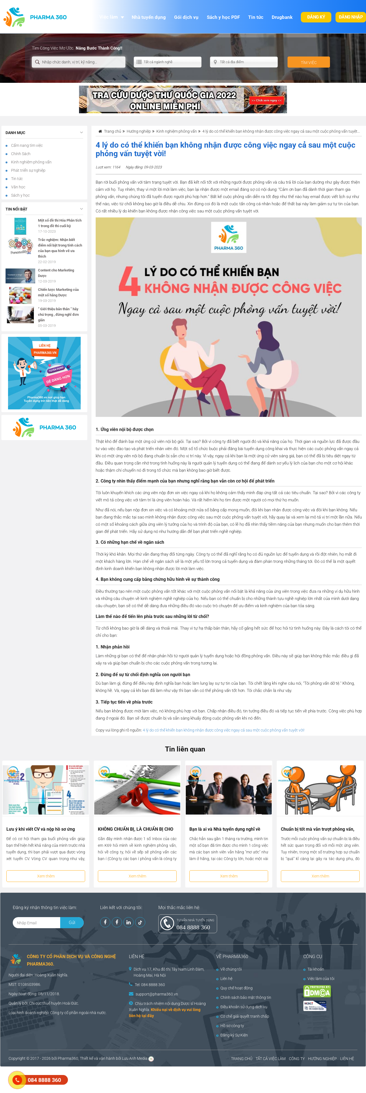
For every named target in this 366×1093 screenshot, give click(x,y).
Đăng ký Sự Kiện (232, 1035)
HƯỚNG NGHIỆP (322, 1058)
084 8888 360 (193, 927)
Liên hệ (224, 978)
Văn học (17, 187)
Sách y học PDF (223, 17)
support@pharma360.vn (157, 994)
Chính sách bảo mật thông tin (243, 997)
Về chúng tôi (229, 969)
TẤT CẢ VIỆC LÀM (271, 1058)
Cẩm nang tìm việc (26, 145)
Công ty (56, 1012)
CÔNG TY (297, 1058)
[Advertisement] (101, 1079)
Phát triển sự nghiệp (27, 170)
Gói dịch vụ (186, 17)
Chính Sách (20, 154)
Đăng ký (316, 17)
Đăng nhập (351, 17)
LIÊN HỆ (347, 1058)
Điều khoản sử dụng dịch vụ (241, 1007)
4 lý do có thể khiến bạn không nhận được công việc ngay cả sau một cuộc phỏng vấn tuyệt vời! (223, 730)
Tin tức (255, 17)
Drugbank (282, 17)
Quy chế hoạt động (234, 988)
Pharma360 (68, 1058)
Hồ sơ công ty (230, 1025)
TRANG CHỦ (241, 1058)
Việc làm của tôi (318, 978)
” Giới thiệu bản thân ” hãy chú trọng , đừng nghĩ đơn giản (58, 314)
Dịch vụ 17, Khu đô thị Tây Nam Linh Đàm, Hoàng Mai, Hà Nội (169, 972)
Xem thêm (46, 876)
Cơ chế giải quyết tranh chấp (242, 1016)
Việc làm (108, 17)
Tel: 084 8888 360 (150, 984)
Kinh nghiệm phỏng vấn (31, 162)
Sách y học (20, 195)
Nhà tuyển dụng (149, 17)
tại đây (148, 1016)
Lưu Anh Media (135, 1058)
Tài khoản (313, 969)
